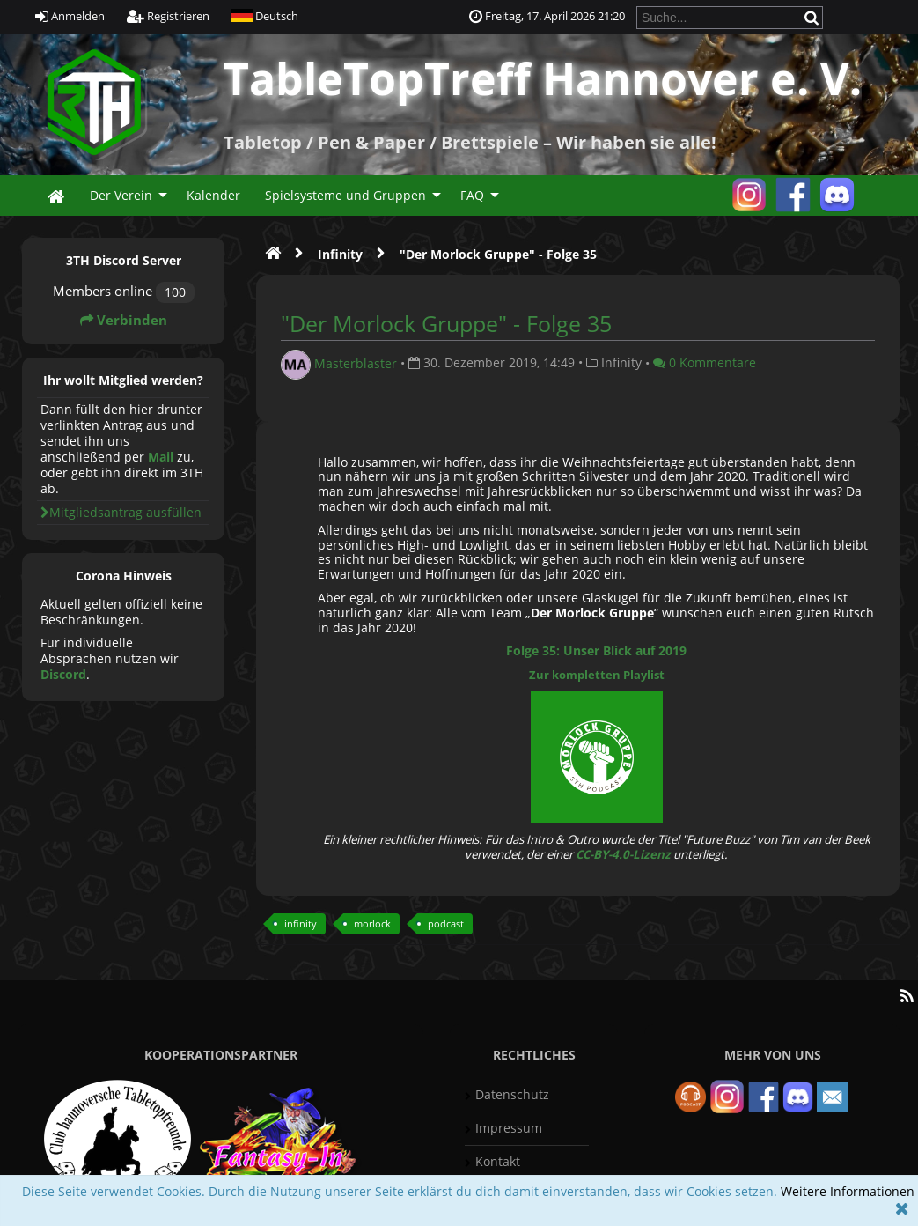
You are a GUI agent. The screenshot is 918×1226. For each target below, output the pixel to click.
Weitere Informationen (847, 1191)
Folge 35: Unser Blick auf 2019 (596, 650)
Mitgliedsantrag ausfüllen (121, 512)
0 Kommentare (704, 362)
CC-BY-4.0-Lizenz (623, 854)
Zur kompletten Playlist (597, 675)
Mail (160, 456)
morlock (372, 923)
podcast (446, 923)
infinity (300, 923)
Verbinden (123, 320)
